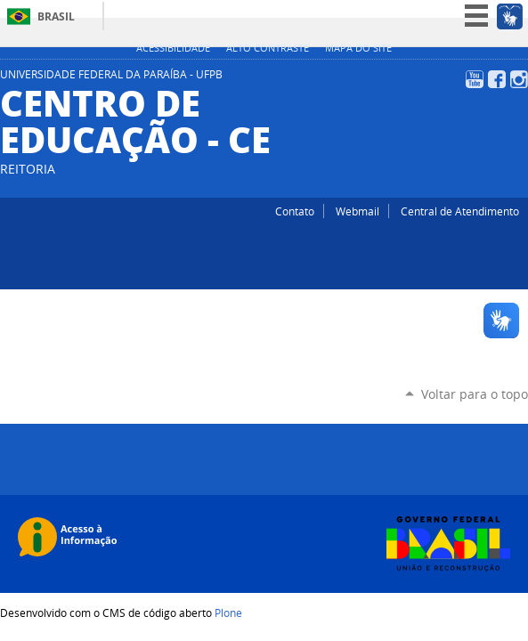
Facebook (497, 79)
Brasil (56, 16)
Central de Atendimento (460, 211)
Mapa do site (358, 48)
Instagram (519, 79)
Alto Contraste (267, 48)
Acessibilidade (173, 48)
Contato (294, 211)
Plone (228, 612)
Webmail (357, 211)
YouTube (474, 79)
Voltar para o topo (474, 393)
